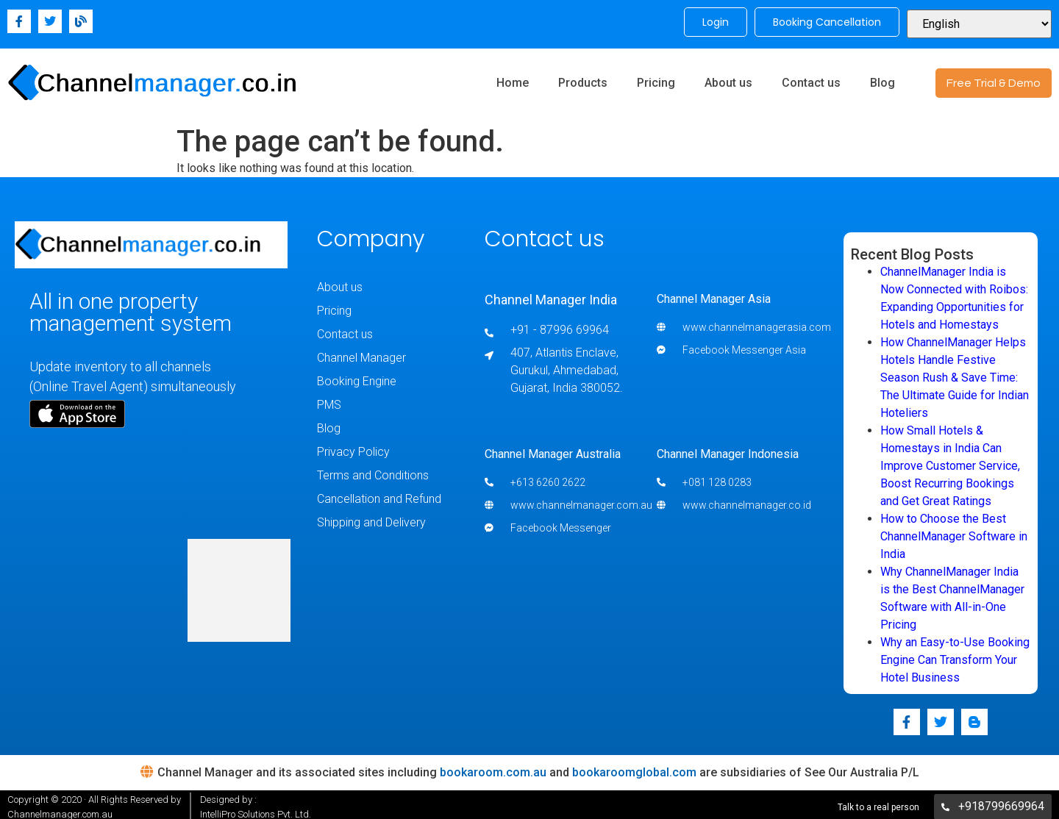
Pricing (656, 79)
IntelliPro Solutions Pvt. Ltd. (255, 809)
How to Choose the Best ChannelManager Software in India (953, 532)
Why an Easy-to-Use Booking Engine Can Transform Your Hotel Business (955, 655)
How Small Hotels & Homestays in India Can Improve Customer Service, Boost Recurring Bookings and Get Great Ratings (950, 461)
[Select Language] (979, 22)
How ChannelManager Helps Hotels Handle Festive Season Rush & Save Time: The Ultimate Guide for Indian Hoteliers (954, 373)
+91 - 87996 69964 (559, 325)
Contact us (811, 79)
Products (582, 79)
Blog (882, 79)
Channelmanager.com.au (60, 809)
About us (728, 79)
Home (512, 79)
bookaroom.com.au (493, 768)
